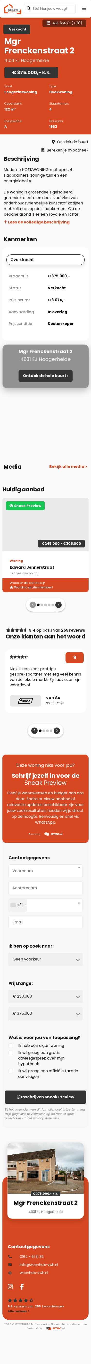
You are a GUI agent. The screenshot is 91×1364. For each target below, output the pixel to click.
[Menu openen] (84, 8)
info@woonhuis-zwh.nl (33, 1265)
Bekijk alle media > (68, 466)
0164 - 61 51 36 (26, 1256)
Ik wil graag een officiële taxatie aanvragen (43, 1073)
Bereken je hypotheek (65, 150)
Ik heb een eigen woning (36, 1045)
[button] (38, 605)
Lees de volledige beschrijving (37, 222)
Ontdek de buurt (70, 142)
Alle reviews (19, 1311)
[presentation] (33, 605)
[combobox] (18, 905)
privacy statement (46, 1118)
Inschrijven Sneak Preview (45, 1097)
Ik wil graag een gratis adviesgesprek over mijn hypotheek (36, 1058)
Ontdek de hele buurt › (45, 376)
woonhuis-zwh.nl (28, 1273)
